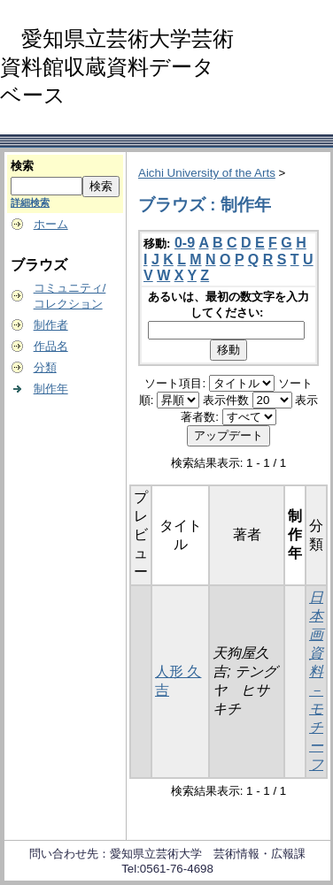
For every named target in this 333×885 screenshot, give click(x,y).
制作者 (51, 325)
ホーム (51, 224)
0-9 (184, 242)
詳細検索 (30, 202)
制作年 (51, 388)
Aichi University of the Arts (206, 172)
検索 (22, 165)
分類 (45, 367)
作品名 (51, 346)
